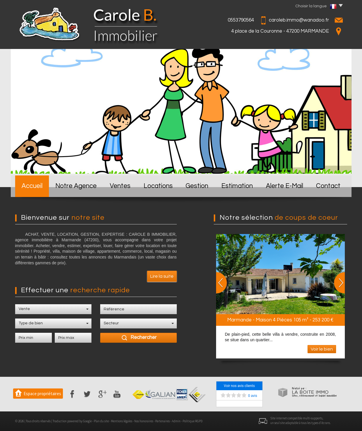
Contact (328, 186)
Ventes (120, 186)
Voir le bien (322, 349)
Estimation (237, 186)
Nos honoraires (143, 421)
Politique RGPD (192, 421)
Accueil (32, 186)
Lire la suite (162, 276)
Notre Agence (76, 186)
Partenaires (162, 421)
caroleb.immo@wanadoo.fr (299, 20)
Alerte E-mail (284, 186)
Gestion (197, 186)
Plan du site (101, 421)
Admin (176, 421)
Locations (158, 186)
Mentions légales (121, 421)
